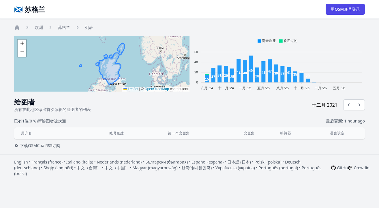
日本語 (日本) (239, 162)
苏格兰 (64, 27)
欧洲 (39, 27)
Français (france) (47, 162)
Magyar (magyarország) (154, 167)
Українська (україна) (235, 167)
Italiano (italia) (79, 162)
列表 (89, 27)
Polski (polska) (267, 162)
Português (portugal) (278, 167)
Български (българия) (166, 162)
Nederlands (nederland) (119, 162)
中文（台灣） (89, 167)
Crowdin (361, 167)
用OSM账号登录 (345, 9)
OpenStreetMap (157, 89)
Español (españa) (208, 162)
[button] (22, 44)
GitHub (343, 167)
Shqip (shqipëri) (58, 167)
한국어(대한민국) (196, 167)
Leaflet (130, 89)
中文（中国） (117, 167)
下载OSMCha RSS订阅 (37, 145)
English (21, 162)
